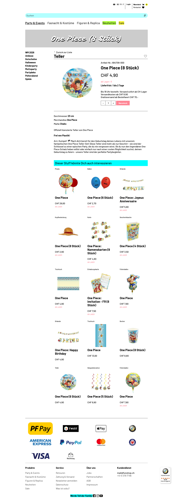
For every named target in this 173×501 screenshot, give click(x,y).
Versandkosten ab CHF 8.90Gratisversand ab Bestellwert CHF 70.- (119, 95)
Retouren (60, 472)
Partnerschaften (94, 476)
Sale (121, 23)
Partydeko (30, 72)
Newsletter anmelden (66, 480)
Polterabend (31, 75)
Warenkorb (122, 103)
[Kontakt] (113, 4)
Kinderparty (31, 65)
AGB (88, 480)
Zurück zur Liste (64, 52)
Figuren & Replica (88, 23)
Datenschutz (62, 484)
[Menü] (169, 468)
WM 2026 (29, 52)
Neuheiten (109, 23)
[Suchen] (145, 15)
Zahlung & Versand (65, 476)
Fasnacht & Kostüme (60, 23)
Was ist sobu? (62, 488)
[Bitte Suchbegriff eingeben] (83, 15)
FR (121, 4)
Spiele (28, 79)
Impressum (92, 484)
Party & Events (35, 23)
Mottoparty (31, 69)
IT (123, 4)
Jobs (89, 472)
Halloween (30, 62)
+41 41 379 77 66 (124, 475)
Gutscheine (31, 59)
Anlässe (29, 55)
